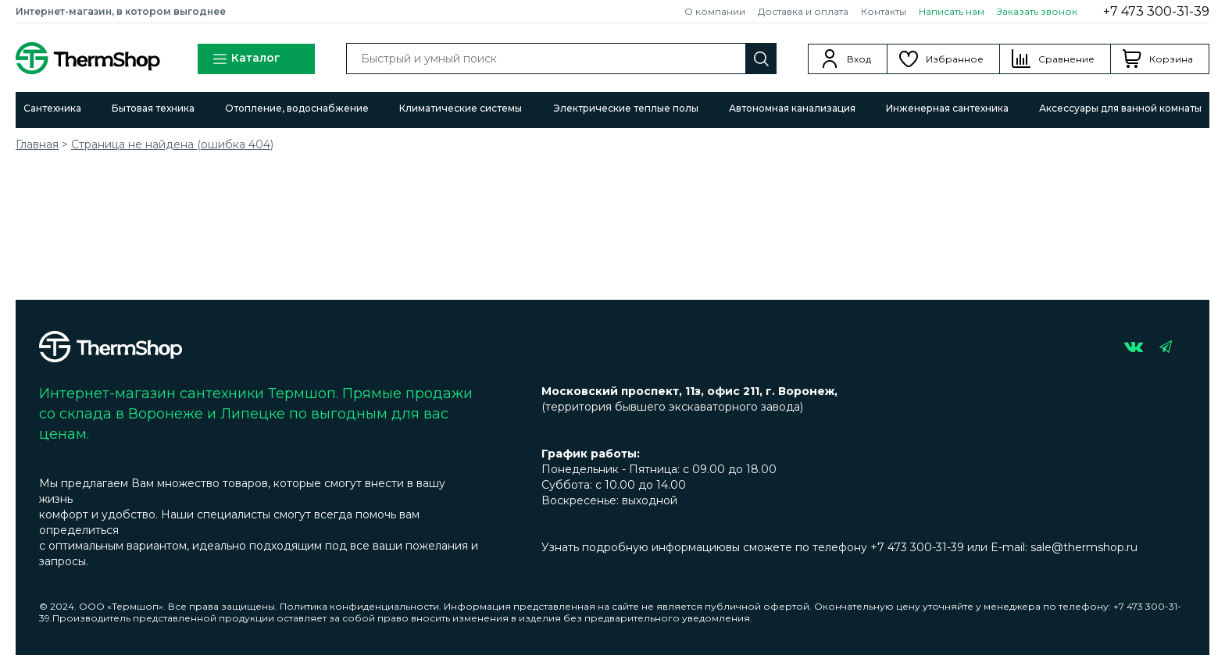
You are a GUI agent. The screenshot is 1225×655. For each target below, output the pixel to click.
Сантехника (52, 108)
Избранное (955, 59)
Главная (37, 144)
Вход (859, 59)
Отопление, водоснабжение (297, 108)
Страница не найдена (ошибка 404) (172, 144)
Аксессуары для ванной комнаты (1120, 108)
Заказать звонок (1037, 11)
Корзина (1171, 59)
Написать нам (951, 11)
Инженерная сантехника (947, 108)
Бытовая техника (153, 108)
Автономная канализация (792, 108)
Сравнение (1066, 59)
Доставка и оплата (803, 11)
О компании (714, 11)
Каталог (246, 59)
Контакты (883, 11)
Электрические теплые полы (625, 108)
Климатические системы (460, 108)
